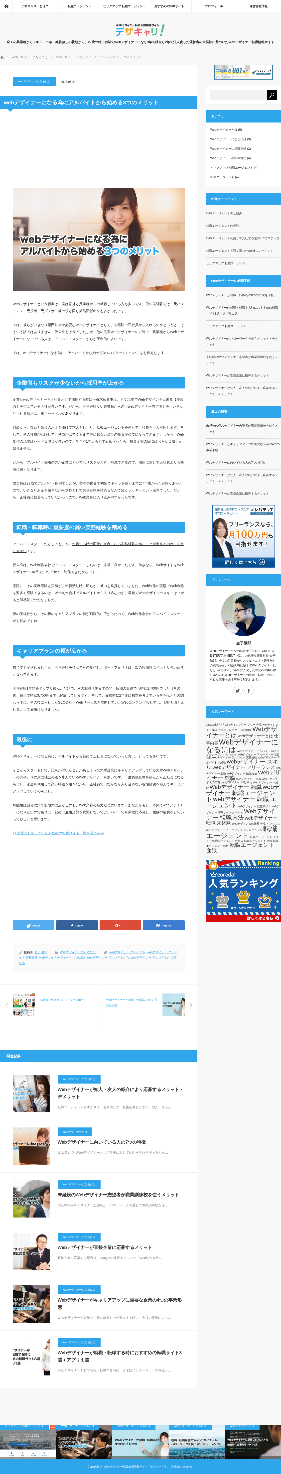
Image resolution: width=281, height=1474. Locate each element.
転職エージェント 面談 (240, 848)
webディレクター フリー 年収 (243, 724)
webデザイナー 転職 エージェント (241, 802)
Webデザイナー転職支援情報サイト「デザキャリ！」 (137, 1466)
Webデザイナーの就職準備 (228, 148)
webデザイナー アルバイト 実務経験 (234, 757)
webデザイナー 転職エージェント (243, 792)
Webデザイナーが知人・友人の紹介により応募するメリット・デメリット (121, 1093)
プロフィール (214, 6)
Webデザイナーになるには (30, 57)
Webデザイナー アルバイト (127, 952)
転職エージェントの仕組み (224, 213)
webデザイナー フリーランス (244, 767)
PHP (221, 724)
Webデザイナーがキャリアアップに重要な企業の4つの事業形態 (120, 1304)
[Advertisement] (99, 152)
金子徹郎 (243, 643)
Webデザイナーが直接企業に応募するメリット (105, 1247)
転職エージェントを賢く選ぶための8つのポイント (240, 250)
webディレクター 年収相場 (235, 730)
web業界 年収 (257, 823)
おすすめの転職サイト (169, 6)
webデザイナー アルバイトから (108, 957)
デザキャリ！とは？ (34, 6)
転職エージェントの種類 (222, 226)
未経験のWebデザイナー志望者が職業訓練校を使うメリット (118, 1194)
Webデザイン (240, 823)
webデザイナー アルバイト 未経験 (62, 957)
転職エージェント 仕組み (227, 840)
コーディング (234, 830)
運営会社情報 (259, 6)
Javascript (212, 724)
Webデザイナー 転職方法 (240, 814)
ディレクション (253, 830)
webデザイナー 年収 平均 (236, 782)
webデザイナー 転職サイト (254, 806)
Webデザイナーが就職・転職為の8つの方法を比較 (240, 295)
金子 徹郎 (40, 952)
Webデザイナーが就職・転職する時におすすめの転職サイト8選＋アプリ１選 (120, 1356)
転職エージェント (80, 6)
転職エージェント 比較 (258, 840)
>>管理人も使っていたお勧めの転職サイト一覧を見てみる (58, 833)
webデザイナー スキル (242, 764)
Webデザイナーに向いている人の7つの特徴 (102, 1142)
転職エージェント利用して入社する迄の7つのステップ (243, 238)
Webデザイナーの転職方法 (228, 158)
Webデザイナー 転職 (236, 787)
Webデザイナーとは (75, 1131)
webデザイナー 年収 (248, 778)
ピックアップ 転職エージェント (124, 6)
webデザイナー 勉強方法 (242, 773)
